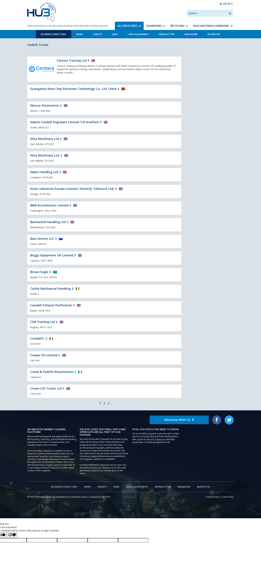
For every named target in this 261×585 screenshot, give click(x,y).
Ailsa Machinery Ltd (44, 139)
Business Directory (53, 34)
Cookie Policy (227, 496)
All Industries (127, 26)
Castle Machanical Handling (50, 289)
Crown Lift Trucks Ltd (46, 388)
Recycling (177, 26)
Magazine (191, 34)
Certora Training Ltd (72, 60)
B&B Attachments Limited (49, 205)
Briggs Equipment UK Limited (51, 255)
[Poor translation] (12, 535)
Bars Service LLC (42, 239)
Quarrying (154, 26)
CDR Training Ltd (42, 322)
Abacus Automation (44, 105)
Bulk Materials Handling (211, 26)
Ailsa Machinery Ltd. (45, 155)
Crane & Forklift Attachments (51, 372)
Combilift (37, 338)
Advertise (213, 34)
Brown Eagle (39, 272)
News (79, 34)
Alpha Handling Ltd (44, 172)
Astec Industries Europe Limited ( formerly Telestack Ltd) (72, 189)
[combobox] (213, 13)
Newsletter (167, 34)
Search (192, 13)
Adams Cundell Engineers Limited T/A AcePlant (64, 122)
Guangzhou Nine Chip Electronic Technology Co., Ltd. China (73, 89)
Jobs (115, 34)
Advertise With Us (179, 420)
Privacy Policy (212, 496)
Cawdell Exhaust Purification (51, 305)
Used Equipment (138, 34)
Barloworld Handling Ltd (48, 222)
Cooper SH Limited (43, 355)
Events (97, 34)
